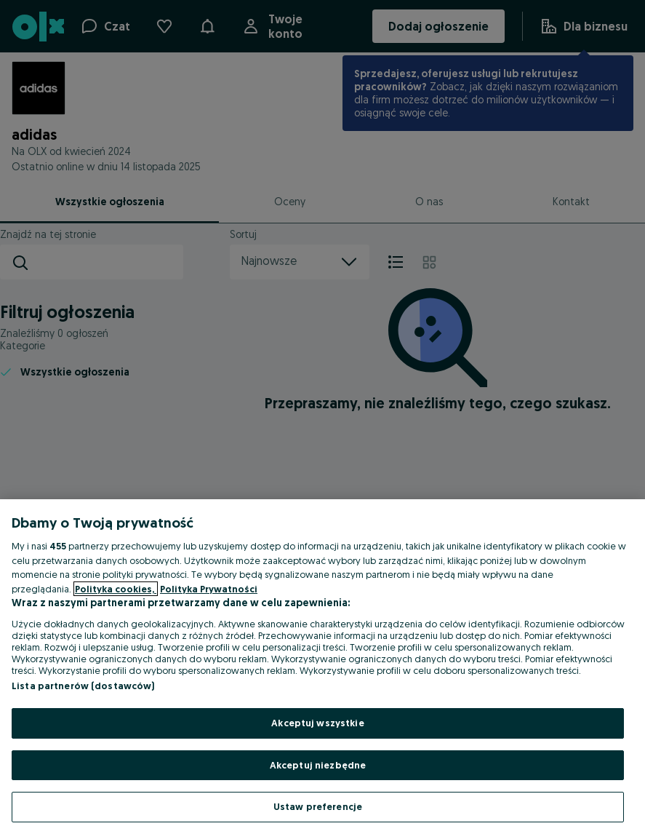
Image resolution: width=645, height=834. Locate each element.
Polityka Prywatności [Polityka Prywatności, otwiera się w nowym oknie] (208, 589)
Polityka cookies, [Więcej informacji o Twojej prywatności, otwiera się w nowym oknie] (115, 589)
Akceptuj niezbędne (318, 765)
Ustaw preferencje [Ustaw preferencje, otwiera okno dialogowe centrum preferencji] (317, 806)
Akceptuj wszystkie (317, 722)
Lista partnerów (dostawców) (83, 685)
